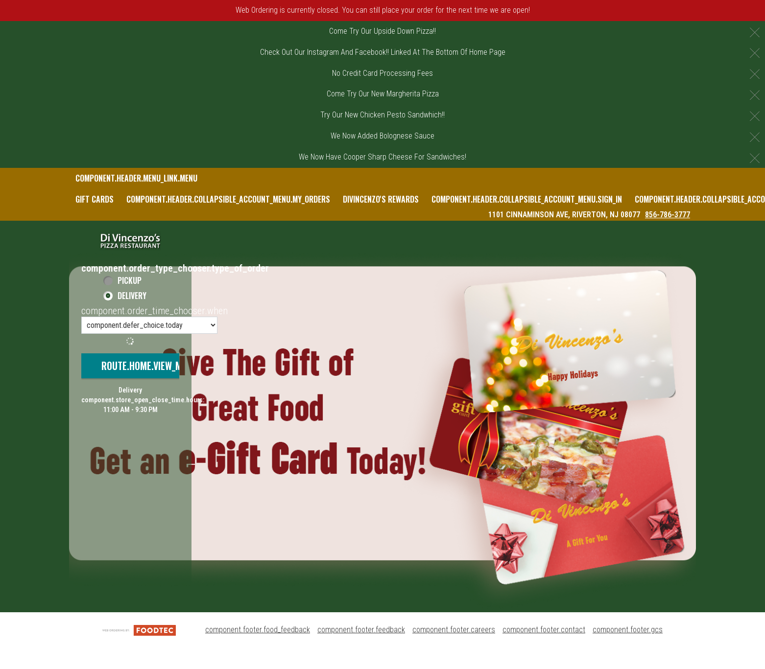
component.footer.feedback (361, 629)
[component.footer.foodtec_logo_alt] (139, 629)
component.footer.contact (543, 629)
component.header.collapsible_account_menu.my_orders (228, 199)
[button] (130, 241)
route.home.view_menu (149, 365)
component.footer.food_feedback (257, 629)
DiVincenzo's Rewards (381, 199)
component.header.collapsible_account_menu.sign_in (526, 199)
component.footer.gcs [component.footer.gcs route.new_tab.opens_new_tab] (628, 629)
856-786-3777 (667, 214)
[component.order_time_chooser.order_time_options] (149, 325)
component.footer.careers (453, 629)
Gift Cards (94, 199)
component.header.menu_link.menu (136, 178)
